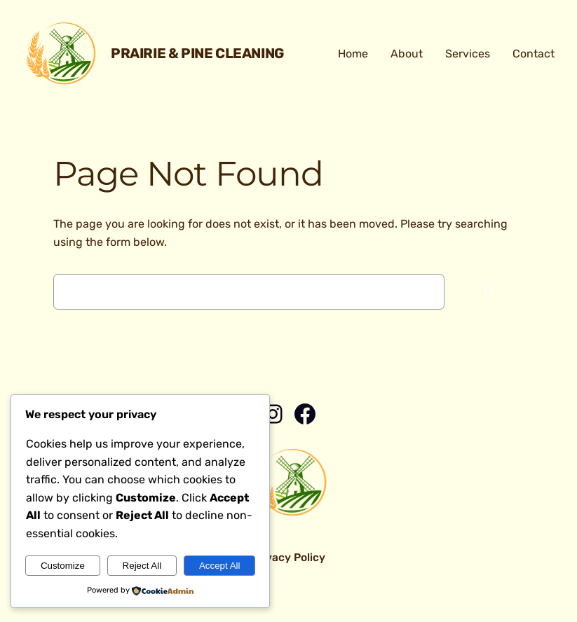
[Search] (488, 292)
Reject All (142, 565)
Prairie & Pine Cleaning (197, 53)
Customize (63, 565)
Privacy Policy (288, 557)
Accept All (219, 565)
